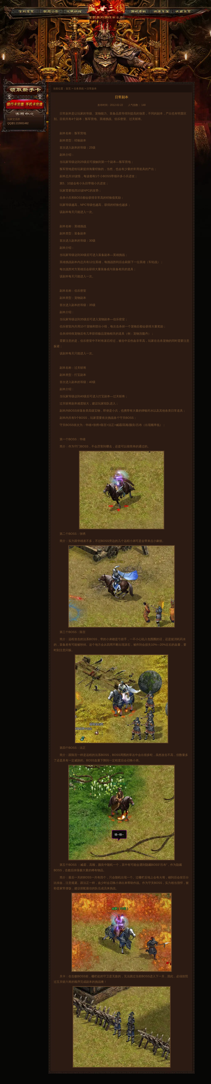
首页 (68, 88)
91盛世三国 (106, 9)
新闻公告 (51, 11)
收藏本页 (182, 11)
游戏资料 (138, 11)
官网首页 (26, 11)
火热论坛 (74, 11)
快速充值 (160, 11)
